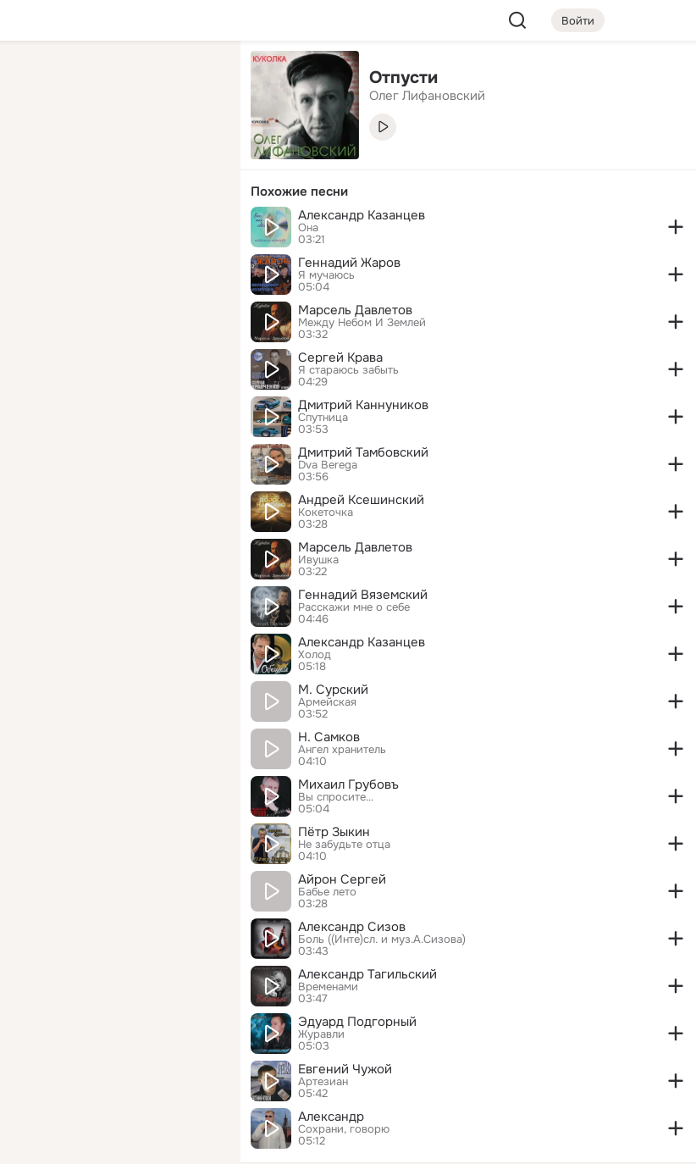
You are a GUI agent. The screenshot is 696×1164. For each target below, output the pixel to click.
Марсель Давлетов (355, 310)
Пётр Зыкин (334, 832)
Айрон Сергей (342, 879)
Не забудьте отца (344, 845)
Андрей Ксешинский (361, 500)
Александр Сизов (352, 927)
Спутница (323, 418)
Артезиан (323, 1082)
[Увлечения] (115, 81)
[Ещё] (115, 1033)
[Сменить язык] (115, 1069)
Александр (331, 1116)
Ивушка (318, 560)
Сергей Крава (340, 357)
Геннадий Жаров (349, 262)
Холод (314, 655)
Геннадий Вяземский (363, 594)
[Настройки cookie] (115, 1141)
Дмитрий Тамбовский (363, 452)
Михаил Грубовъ (348, 784)
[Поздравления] (115, 230)
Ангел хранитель (342, 750)
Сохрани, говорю (343, 1129)
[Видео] (189, 156)
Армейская (327, 702)
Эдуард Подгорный (357, 1021)
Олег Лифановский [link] (427, 95)
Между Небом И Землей (362, 323)
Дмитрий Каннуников (363, 405)
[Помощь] (40, 305)
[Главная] (40, 81)
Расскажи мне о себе (354, 607)
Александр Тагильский (367, 974)
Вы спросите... (335, 797)
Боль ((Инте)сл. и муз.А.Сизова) (382, 939)
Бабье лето (327, 892)
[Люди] (115, 156)
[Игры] (189, 230)
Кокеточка (325, 512)
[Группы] (189, 81)
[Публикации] (40, 156)
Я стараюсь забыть (348, 370)
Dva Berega (327, 465)
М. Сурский (333, 689)
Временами (328, 987)
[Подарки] (40, 230)
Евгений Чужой (345, 1069)
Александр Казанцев (361, 215)
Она (308, 228)
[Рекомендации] (115, 305)
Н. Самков (329, 737)
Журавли (321, 1034)
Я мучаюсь (326, 275)
